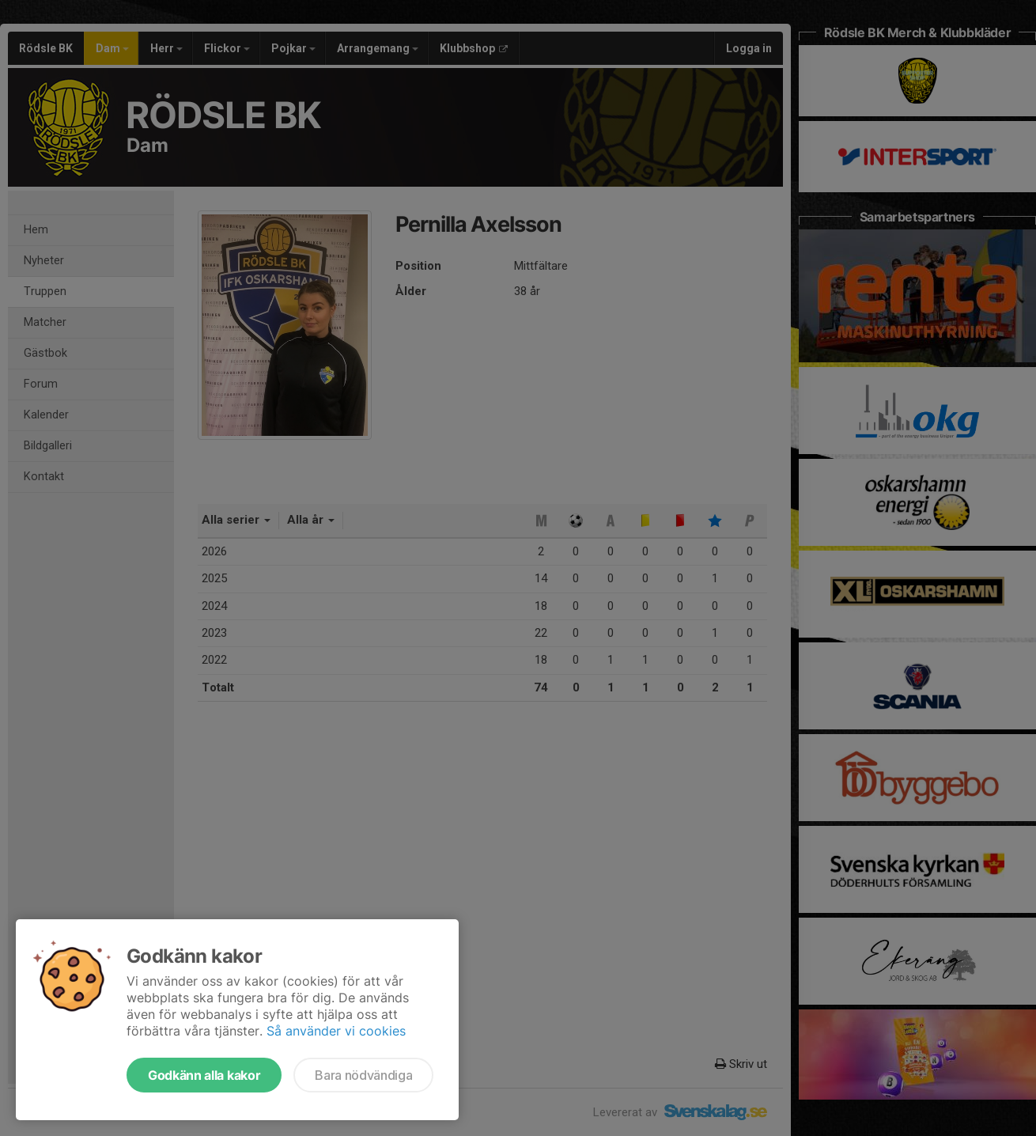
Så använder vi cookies (336, 1031)
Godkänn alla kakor (204, 1075)
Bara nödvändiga (363, 1075)
